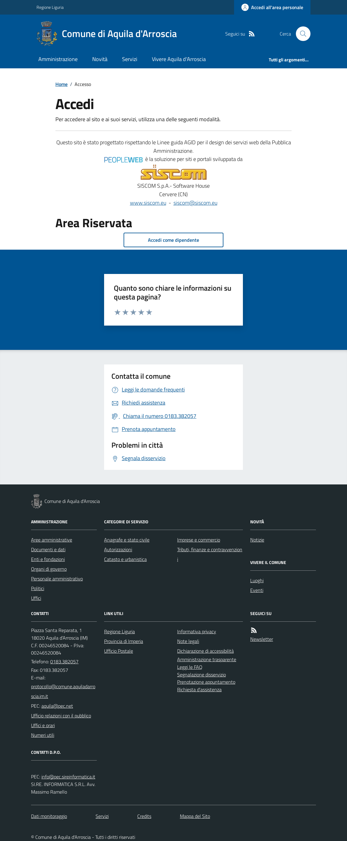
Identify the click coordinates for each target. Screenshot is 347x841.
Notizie (257, 539)
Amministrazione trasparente (206, 659)
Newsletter (261, 639)
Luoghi (257, 580)
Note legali (188, 641)
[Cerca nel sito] (300, 33)
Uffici (36, 598)
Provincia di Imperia (123, 641)
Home (61, 84)
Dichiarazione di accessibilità (205, 651)
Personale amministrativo (57, 578)
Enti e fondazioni (48, 559)
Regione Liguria (50, 7)
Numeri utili (42, 735)
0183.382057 (64, 661)
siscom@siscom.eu (195, 203)
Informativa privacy (196, 631)
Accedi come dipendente (173, 240)
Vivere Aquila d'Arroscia (179, 59)
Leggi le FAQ (189, 667)
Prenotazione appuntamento (206, 681)
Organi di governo (49, 569)
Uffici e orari (43, 725)
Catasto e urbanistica (125, 559)
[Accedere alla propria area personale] (272, 7)
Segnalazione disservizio (201, 674)
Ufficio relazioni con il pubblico (61, 715)
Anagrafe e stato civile (126, 539)
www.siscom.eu (148, 203)
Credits (144, 816)
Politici (37, 588)
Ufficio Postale (118, 651)
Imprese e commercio (198, 539)
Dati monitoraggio (49, 816)
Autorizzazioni (118, 549)
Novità (99, 59)
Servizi (129, 59)
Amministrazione (58, 59)
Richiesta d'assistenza (199, 689)
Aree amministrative (51, 539)
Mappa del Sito (195, 816)
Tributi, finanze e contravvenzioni (209, 554)
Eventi (256, 590)
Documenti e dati (48, 549)
